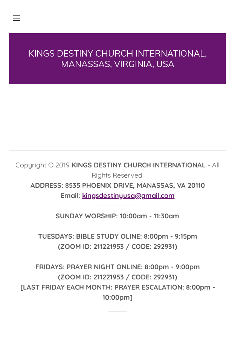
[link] (117, 58)
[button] (16, 18)
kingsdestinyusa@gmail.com (128, 195)
